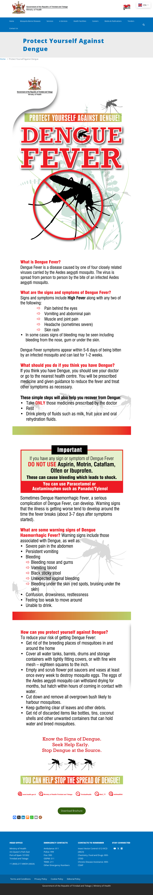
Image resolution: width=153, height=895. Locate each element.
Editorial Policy (73, 879)
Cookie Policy (57, 879)
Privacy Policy (40, 879)
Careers (95, 21)
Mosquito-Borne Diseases (30, 21)
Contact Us (13, 28)
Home (11, 21)
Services (50, 21)
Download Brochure (71, 810)
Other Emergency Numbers (57, 865)
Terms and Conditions (20, 879)
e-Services (63, 21)
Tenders (131, 21)
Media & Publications (113, 21)
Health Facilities (80, 21)
